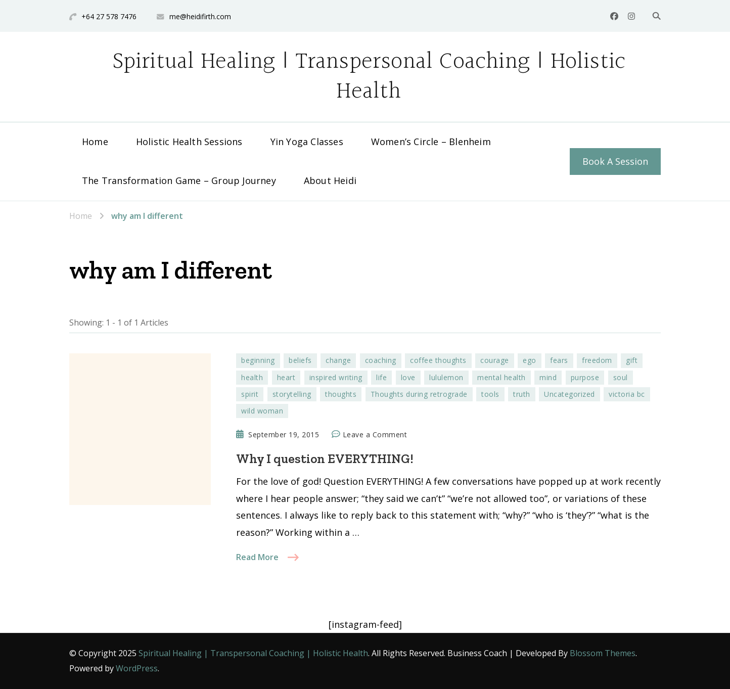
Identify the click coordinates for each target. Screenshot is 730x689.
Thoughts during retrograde (419, 394)
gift (631, 360)
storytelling (291, 394)
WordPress (137, 668)
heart (286, 377)
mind (548, 377)
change (338, 360)
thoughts (340, 394)
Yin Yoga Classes (306, 141)
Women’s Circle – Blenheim (431, 141)
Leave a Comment (375, 434)
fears (559, 360)
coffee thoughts (438, 360)
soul (620, 377)
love (408, 377)
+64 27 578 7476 (108, 16)
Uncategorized (569, 394)
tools (490, 394)
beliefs (300, 360)
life (381, 377)
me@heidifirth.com (200, 16)
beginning (258, 360)
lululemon (446, 377)
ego (529, 360)
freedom (597, 360)
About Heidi (330, 180)
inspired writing (335, 377)
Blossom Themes (602, 653)
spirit (249, 394)
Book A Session (615, 161)
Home (95, 141)
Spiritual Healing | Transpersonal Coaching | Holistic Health (369, 76)
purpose (585, 377)
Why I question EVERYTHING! (325, 458)
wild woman (262, 411)
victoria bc (627, 394)
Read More (257, 557)
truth (521, 394)
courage (494, 360)
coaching (380, 360)
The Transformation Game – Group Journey (179, 180)
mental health (501, 377)
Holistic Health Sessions (189, 141)
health (252, 377)
